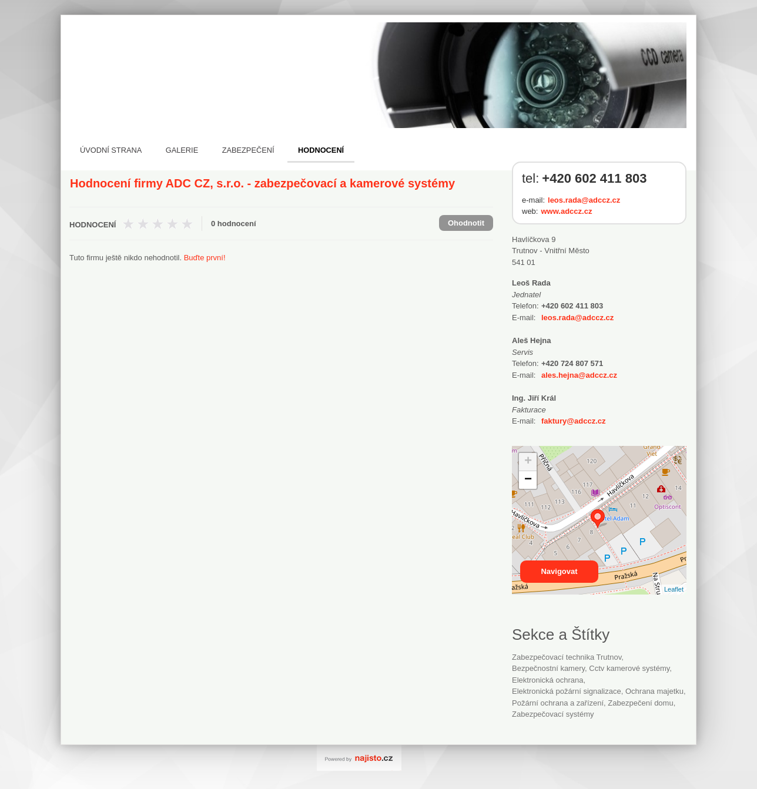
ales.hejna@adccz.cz (579, 375)
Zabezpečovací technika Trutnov (566, 657)
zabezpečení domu (640, 703)
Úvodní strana (111, 150)
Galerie (182, 150)
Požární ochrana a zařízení (558, 703)
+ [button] (528, 462)
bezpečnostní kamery (548, 668)
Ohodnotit (466, 223)
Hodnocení (321, 150)
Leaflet (674, 589)
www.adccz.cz (566, 211)
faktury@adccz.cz (573, 421)
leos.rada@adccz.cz (584, 200)
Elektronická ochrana (547, 680)
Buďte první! (205, 257)
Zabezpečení (248, 150)
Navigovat (559, 571)
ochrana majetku (654, 691)
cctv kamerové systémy (629, 668)
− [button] (528, 480)
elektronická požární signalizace (566, 691)
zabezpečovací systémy (553, 714)
